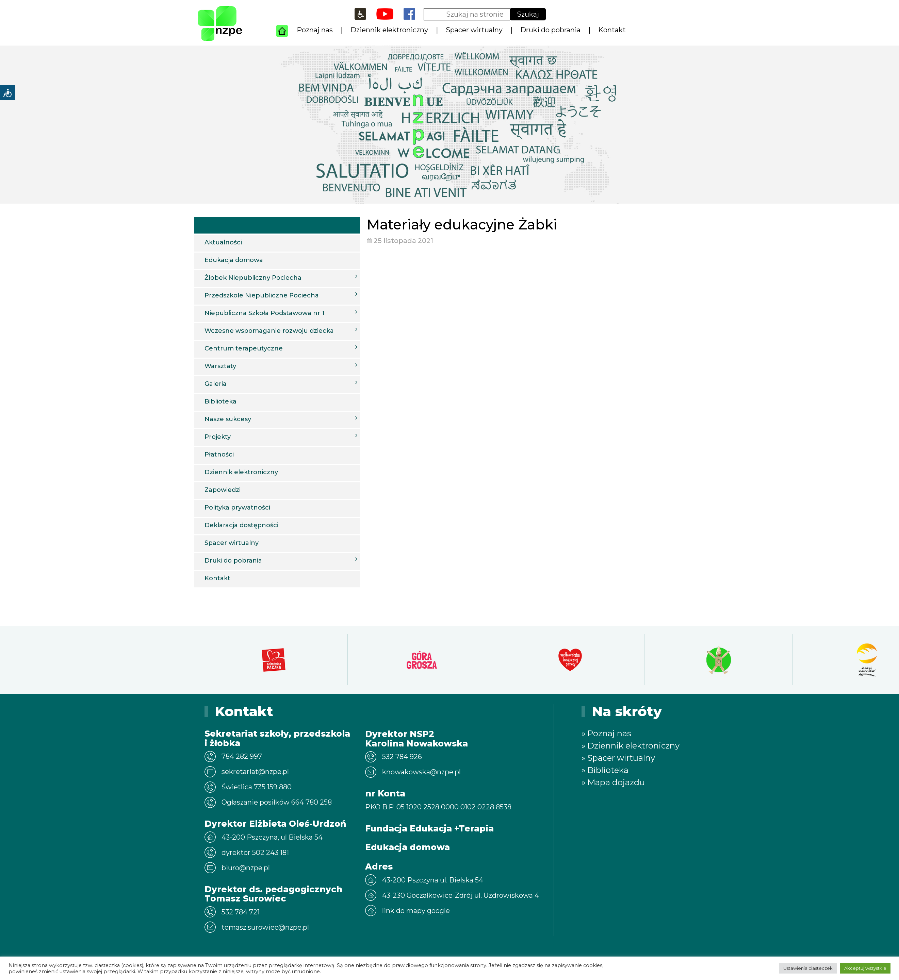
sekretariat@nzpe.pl (255, 772)
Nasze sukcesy (281, 419)
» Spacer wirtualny (618, 758)
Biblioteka (220, 401)
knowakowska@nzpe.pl (421, 772)
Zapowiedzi (223, 490)
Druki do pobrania (550, 30)
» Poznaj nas (606, 733)
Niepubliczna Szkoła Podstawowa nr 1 (281, 313)
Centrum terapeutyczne (281, 348)
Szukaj (528, 14)
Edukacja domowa (234, 260)
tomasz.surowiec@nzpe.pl (265, 927)
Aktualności (223, 242)
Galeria (281, 383)
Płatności (219, 454)
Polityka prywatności (237, 507)
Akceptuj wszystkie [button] (865, 968)
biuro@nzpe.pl (246, 868)
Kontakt (612, 30)
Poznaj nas (315, 30)
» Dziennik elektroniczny (631, 746)
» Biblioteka (605, 770)
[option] (273, 659)
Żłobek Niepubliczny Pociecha (281, 277)
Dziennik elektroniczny (389, 30)
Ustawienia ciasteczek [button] (808, 968)
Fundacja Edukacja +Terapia (429, 828)
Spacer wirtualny (474, 30)
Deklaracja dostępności (241, 525)
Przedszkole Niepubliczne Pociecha (281, 295)
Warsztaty (281, 366)
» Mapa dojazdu (613, 782)
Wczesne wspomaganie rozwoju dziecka (281, 330)
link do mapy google (416, 911)
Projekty (281, 436)
